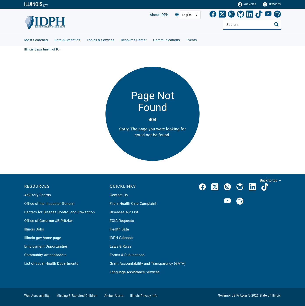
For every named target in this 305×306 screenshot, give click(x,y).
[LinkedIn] (249, 15)
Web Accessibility (37, 295)
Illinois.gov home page (42, 238)
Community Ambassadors (45, 255)
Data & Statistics (67, 40)
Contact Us (119, 195)
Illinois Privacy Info (143, 295)
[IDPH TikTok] (264, 187)
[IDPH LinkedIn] (252, 187)
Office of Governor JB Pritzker (48, 221)
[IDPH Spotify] (239, 201)
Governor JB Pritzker (232, 295)
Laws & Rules (121, 246)
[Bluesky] (240, 15)
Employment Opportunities (46, 246)
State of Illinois (270, 295)
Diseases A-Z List (124, 212)
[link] (212, 15)
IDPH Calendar (122, 238)
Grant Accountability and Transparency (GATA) (148, 263)
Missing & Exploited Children (77, 295)
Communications (166, 40)
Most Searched (36, 40)
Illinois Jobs (34, 229)
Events (191, 40)
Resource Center (134, 40)
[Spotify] (277, 15)
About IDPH (159, 15)
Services (272, 4)
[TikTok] (258, 15)
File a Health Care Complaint (133, 204)
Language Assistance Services (135, 272)
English (186, 14)
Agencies (247, 4)
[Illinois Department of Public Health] (43, 49)
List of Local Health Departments (51, 263)
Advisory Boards (37, 195)
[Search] (252, 24)
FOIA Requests (122, 221)
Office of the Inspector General (49, 204)
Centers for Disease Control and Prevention (59, 212)
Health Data (119, 229)
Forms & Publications (127, 255)
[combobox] (190, 15)
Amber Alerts (113, 295)
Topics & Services (100, 40)
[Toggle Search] (276, 24)
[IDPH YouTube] (227, 201)
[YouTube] (268, 15)
